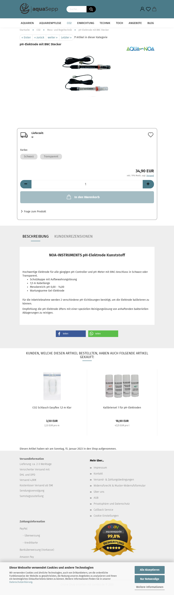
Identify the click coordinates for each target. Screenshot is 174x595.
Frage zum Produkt (35, 211)
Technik (105, 23)
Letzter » (66, 37)
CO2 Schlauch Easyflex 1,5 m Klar (51, 407)
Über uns (99, 491)
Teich (119, 23)
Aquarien (27, 23)
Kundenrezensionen (73, 236)
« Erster (26, 37)
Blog (150, 23)
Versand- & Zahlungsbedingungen (114, 479)
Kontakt (98, 473)
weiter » (53, 37)
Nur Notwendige (149, 579)
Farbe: (24, 150)
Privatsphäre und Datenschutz (112, 503)
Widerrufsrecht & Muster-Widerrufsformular (120, 485)
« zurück (39, 37)
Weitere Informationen (149, 587)
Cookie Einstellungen (106, 515)
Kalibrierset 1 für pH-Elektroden (122, 407)
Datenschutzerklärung (20, 582)
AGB (96, 497)
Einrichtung (85, 23)
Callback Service (103, 509)
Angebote (135, 23)
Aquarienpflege (50, 23)
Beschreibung (35, 236)
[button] (71, 333)
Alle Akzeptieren (149, 569)
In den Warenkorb (83, 197)
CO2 (69, 23)
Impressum (100, 467)
